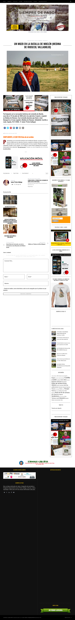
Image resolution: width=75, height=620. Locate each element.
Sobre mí (9, 1)
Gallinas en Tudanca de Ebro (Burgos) (37, 243)
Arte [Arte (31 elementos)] (58, 375)
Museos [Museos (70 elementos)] (53, 388)
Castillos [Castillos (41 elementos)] (58, 379)
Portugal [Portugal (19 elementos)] (57, 390)
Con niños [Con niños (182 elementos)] (64, 380)
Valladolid (40, 40)
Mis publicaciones (28, 1)
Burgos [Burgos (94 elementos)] (53, 377)
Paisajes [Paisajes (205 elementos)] (66, 389)
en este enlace (7, 148)
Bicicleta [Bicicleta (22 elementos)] (66, 375)
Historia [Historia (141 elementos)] (54, 385)
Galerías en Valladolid (10, 207)
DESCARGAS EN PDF (43, 1)
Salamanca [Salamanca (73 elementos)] (56, 394)
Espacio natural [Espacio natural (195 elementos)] (56, 381)
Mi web (20, 1)
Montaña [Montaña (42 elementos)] (60, 387)
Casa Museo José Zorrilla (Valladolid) (10, 236)
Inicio (4, 1)
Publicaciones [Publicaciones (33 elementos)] (61, 390)
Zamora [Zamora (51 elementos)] (66, 398)
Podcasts (15, 1)
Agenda (35, 1)
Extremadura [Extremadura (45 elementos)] (64, 381)
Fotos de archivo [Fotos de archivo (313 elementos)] (57, 383)
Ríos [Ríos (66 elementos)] (53, 394)
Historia (36, 40)
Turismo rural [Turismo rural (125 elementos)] (55, 398)
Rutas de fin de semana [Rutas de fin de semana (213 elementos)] (62, 392)
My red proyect (22, 147)
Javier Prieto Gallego (16, 182)
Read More (30, 186)
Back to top (68, 617)
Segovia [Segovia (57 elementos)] (61, 394)
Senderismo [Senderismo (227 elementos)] (55, 396)
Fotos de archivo (30, 40)
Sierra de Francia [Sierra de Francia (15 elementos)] (61, 396)
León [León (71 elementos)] (65, 385)
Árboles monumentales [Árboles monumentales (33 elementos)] (56, 400)
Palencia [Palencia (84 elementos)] (54, 390)
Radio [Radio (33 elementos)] (66, 390)
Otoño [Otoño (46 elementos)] (60, 388)
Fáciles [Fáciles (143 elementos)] (65, 383)
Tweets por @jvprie (56, 408)
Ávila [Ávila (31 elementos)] (62, 400)
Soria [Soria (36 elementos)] (65, 396)
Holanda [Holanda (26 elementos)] (57, 385)
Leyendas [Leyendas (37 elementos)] (61, 385)
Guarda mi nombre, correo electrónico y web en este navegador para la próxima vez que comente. (24, 289)
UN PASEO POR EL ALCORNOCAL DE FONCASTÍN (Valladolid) (63, 366)
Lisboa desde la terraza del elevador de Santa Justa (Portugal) (38, 180)
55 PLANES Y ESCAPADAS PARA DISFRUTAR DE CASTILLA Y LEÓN (62, 333)
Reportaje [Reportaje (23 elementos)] (53, 392)
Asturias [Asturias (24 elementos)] (60, 375)
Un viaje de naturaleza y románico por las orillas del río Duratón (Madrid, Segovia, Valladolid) (10, 221)
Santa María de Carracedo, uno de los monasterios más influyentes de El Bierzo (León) (14, 245)
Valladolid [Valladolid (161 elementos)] (62, 398)
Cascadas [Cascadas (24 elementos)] (62, 377)
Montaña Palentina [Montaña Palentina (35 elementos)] (66, 387)
